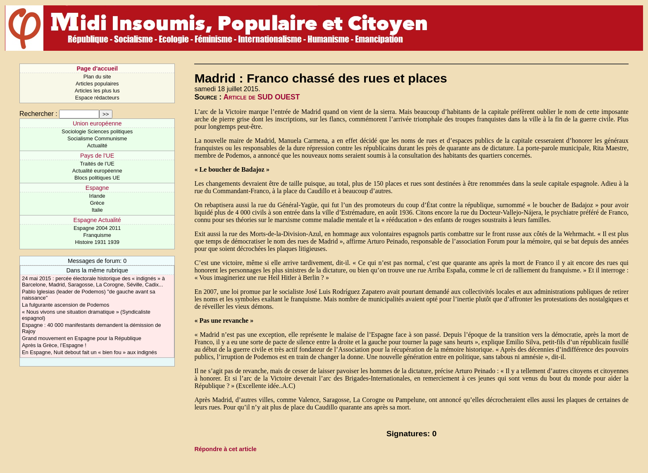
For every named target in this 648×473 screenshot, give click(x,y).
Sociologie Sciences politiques (97, 131)
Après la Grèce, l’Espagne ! (54, 345)
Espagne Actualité (97, 220)
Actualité (97, 145)
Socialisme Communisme (97, 138)
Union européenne (97, 123)
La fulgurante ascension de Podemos (65, 305)
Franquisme (97, 235)
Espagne (97, 187)
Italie (97, 210)
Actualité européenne (97, 171)
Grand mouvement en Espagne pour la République (81, 338)
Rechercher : (38, 113)
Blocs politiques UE (97, 178)
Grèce (97, 203)
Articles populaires (97, 83)
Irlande (97, 196)
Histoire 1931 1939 (97, 242)
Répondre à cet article (225, 449)
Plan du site (97, 76)
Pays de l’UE (97, 155)
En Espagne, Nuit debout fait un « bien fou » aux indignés (89, 352)
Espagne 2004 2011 (97, 228)
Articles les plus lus (97, 91)
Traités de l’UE (97, 164)
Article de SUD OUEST (261, 97)
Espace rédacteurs (97, 98)
